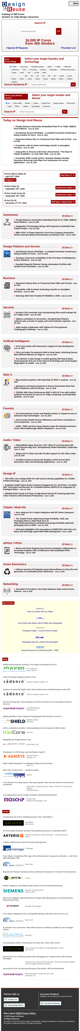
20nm (22, 79)
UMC (22, 73)
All (9, 103)
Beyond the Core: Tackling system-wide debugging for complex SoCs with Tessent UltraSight (37, 958)
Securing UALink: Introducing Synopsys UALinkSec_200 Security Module (33, 968)
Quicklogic (36, 106)
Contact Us (11, 999)
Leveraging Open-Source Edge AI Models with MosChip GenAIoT (30, 795)
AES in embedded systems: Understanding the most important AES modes (34, 728)
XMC (44, 73)
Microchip (71, 103)
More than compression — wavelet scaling (20, 770)
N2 (26, 76)
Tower (14, 73)
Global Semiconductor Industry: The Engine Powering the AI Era (30, 665)
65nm (53, 79)
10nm (62, 76)
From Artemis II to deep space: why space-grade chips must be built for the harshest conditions (38, 783)
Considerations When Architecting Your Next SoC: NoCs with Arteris (31, 943)
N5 (43, 76)
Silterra (43, 70)
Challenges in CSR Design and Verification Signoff (24, 752)
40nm (45, 79)
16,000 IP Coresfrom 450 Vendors (40, 41)
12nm (69, 76)
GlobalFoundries (37, 67)
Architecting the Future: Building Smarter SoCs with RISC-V (28, 817)
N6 (49, 76)
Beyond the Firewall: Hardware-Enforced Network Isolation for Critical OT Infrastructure (39, 872)
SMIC (50, 67)
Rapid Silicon (59, 103)
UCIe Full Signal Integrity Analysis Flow (19, 677)
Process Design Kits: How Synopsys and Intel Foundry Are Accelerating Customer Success (37, 703)
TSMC (14, 67)
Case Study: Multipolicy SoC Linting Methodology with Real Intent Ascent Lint (35, 914)
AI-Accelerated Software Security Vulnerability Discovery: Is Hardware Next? (35, 831)
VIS (29, 73)
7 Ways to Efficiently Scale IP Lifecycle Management (24, 842)
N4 (38, 76)
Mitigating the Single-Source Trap (17, 740)
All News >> (67, 216)
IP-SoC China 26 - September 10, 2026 (14, 187)
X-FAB (36, 73)
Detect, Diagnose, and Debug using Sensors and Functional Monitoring (32, 886)
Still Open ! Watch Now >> (63, 202)
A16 (20, 76)
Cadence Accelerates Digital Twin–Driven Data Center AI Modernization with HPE (36, 689)
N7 (55, 76)
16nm (14, 79)
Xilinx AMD (17, 103)
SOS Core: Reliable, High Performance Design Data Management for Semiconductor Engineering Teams (38, 899)
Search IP (39, 23)
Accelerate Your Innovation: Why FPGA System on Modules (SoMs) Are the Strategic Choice (38, 929)
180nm (14, 82)
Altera (36, 103)
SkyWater (53, 70)
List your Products (50, 1003)
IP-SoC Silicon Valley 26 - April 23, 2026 (15, 175)
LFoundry (33, 70)
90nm (61, 79)
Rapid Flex (46, 103)
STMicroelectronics (68, 70)
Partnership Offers (14, 1005)
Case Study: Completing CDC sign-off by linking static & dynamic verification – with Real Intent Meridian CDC (40, 857)
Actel (10, 106)
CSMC (58, 67)
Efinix (17, 106)
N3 (32, 76)
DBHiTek (67, 67)
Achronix (46, 106)
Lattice (25, 106)
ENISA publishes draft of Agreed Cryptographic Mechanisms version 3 (32, 716)
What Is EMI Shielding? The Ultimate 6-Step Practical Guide (27, 763)
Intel (24, 70)
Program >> (10, 180)
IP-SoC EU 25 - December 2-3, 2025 (15, 201)
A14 (13, 76)
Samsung (24, 67)
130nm (70, 79)
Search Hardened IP (15, 84)
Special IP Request (17, 48)
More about (20, 1013)
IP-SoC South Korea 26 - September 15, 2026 (14, 194)
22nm (30, 79)
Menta (27, 103)
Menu (73, 3)
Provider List (69, 48)
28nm (37, 79)
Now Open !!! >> (67, 175)
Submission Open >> (65, 188)
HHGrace (15, 70)
